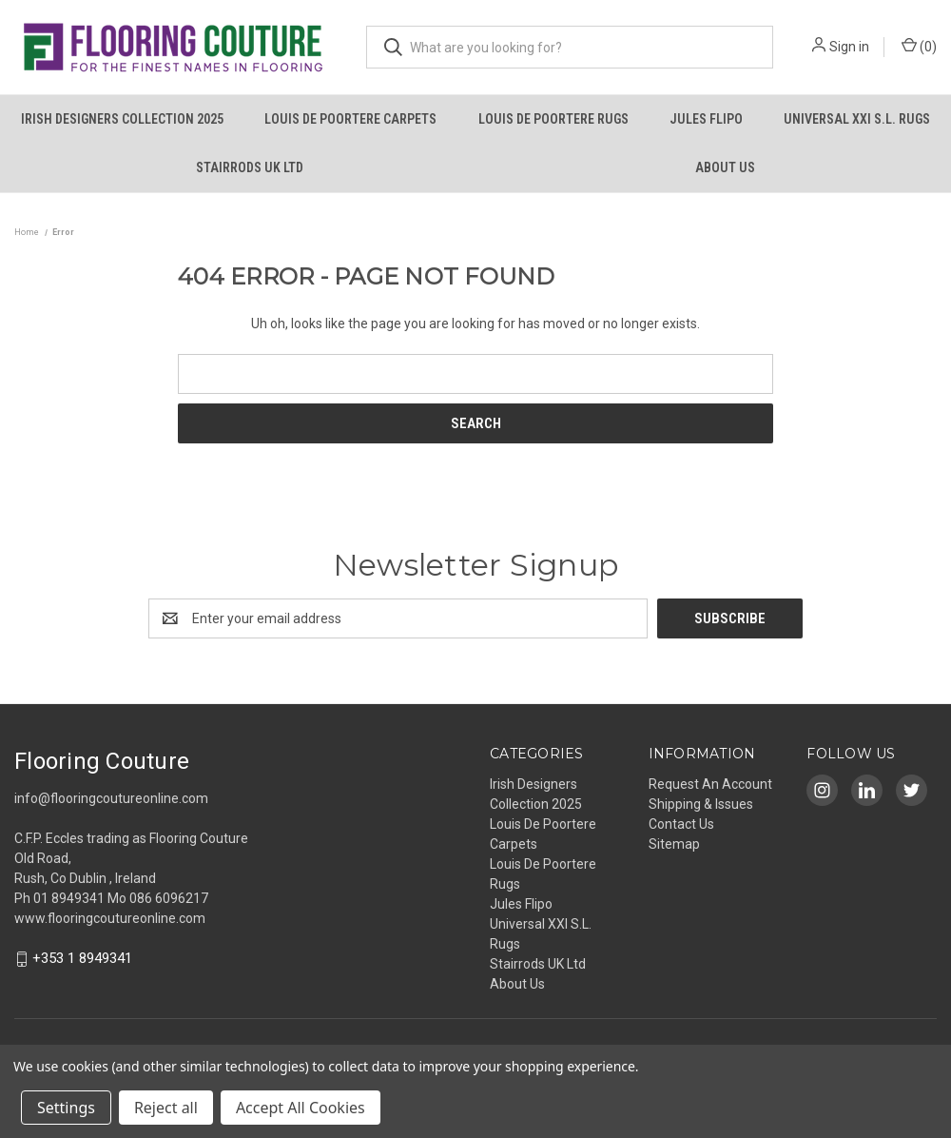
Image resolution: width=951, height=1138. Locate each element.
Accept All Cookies (300, 1107)
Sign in (849, 46)
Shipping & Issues (701, 804)
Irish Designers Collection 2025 (122, 119)
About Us (725, 167)
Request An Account (710, 784)
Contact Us (681, 824)
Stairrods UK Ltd (249, 167)
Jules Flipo (706, 119)
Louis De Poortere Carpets (350, 119)
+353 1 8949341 (82, 959)
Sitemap (674, 844)
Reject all (166, 1107)
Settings (66, 1107)
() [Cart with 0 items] (919, 45)
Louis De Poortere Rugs (553, 119)
